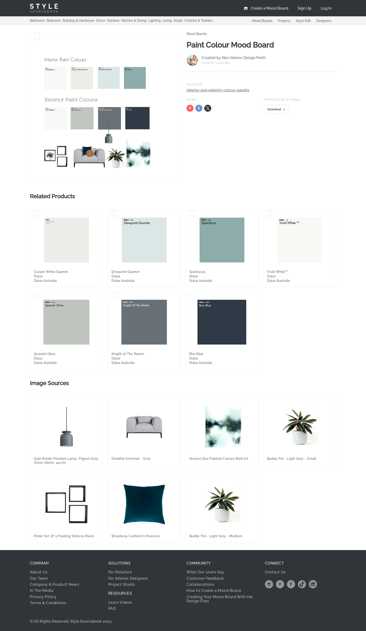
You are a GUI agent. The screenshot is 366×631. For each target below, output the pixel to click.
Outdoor (113, 20)
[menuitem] (326, 8)
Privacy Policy (43, 597)
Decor (100, 20)
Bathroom (37, 20)
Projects (284, 21)
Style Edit (303, 21)
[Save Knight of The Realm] (114, 296)
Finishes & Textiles (198, 20)
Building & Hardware (78, 20)
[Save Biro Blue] (192, 296)
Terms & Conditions (48, 603)
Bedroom (54, 20)
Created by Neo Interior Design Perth (233, 58)
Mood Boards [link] (197, 34)
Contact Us (275, 572)
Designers (323, 21)
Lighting (154, 20)
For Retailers (120, 572)
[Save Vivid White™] (269, 214)
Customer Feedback (205, 578)
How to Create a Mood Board (214, 590)
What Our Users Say (205, 572)
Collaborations (200, 584)
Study (178, 20)
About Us (38, 572)
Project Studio (121, 584)
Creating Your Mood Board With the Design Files (220, 599)
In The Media (41, 590)
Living (167, 20)
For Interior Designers (128, 578)
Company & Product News (54, 584)
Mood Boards (262, 21)
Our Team (39, 578)
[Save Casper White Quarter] (36, 214)
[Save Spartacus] (192, 214)
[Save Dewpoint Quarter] (114, 214)
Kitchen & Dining (134, 20)
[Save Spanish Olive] (36, 296)
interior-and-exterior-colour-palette (218, 90)
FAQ (112, 608)
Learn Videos (120, 602)
